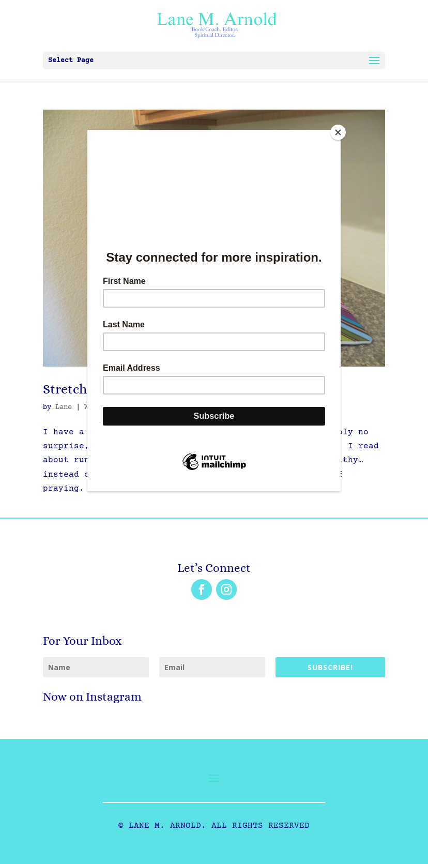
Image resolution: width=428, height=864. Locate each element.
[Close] (338, 132)
